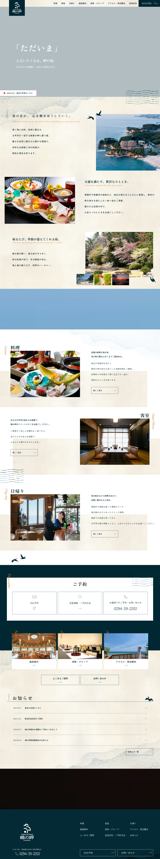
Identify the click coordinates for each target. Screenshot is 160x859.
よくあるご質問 (60, 678)
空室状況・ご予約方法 (115, 835)
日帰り (72, 3)
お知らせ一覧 (133, 751)
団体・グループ (97, 3)
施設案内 (82, 3)
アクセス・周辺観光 (116, 3)
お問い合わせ (99, 678)
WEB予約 (88, 852)
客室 (63, 3)
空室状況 (133, 3)
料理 (55, 3)
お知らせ (134, 835)
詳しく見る (97, 390)
